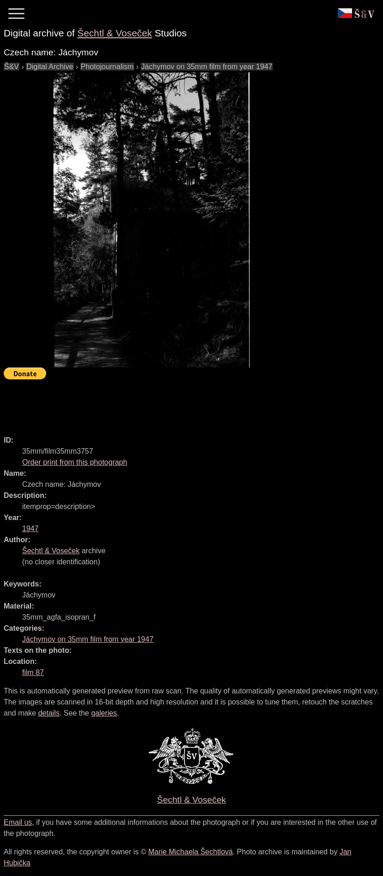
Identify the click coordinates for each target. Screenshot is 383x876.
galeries (104, 713)
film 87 (33, 672)
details (49, 713)
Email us (18, 822)
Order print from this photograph (74, 462)
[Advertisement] (172, 403)
